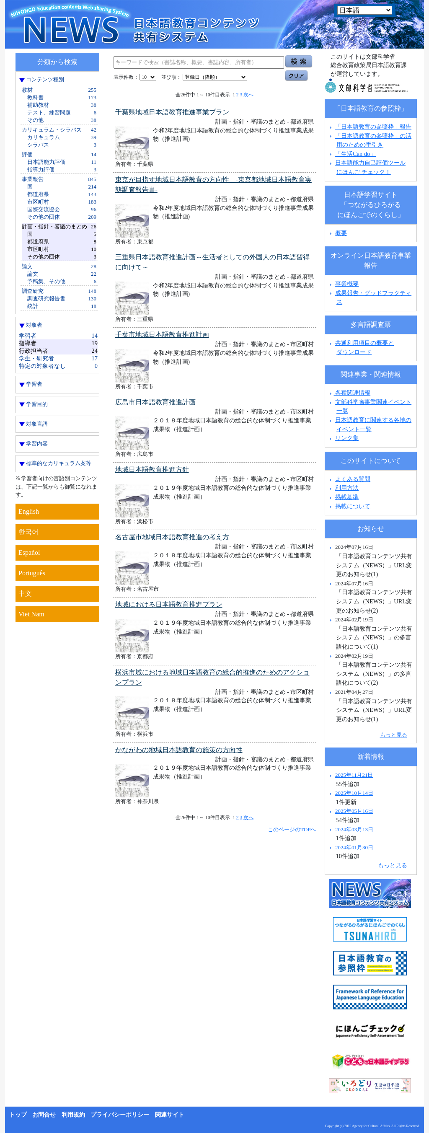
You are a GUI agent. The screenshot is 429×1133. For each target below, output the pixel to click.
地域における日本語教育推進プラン (168, 604)
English (28, 511)
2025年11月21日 (354, 775)
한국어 (28, 531)
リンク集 (347, 438)
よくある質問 (352, 479)
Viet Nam (31, 614)
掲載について (352, 506)
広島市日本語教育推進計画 (155, 402)
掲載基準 (347, 497)
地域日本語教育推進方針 (152, 469)
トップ (18, 1115)
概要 (341, 233)
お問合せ (44, 1115)
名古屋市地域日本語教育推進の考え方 (172, 537)
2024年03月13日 (354, 829)
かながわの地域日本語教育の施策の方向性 (179, 749)
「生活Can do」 (355, 153)
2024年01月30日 (354, 847)
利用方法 (347, 487)
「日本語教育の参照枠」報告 (373, 126)
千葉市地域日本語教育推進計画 (162, 334)
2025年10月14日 (354, 793)
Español (29, 552)
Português (31, 573)
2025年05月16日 (354, 811)
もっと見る (393, 735)
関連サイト (169, 1115)
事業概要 (347, 283)
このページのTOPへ (292, 829)
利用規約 (73, 1115)
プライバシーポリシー (119, 1115)
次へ (248, 94)
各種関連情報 (349, 392)
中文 (25, 593)
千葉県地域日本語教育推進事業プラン (172, 112)
